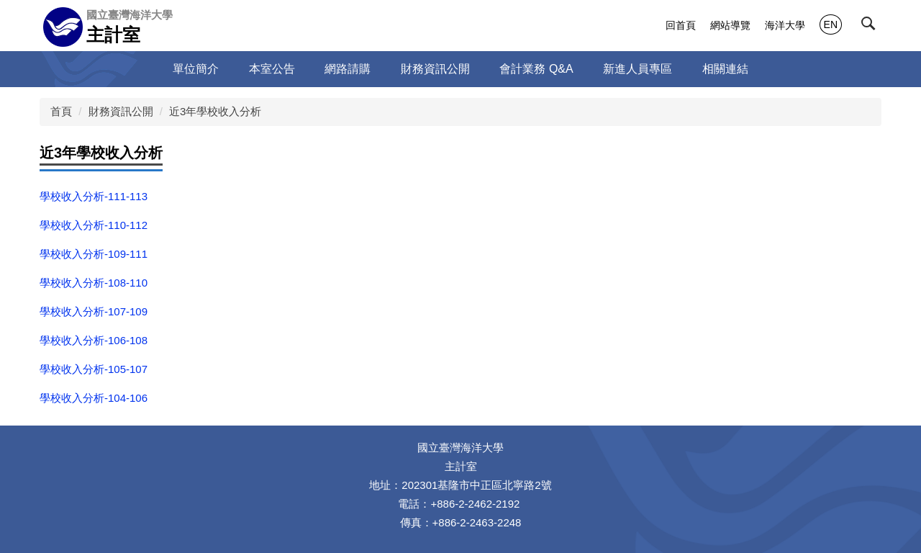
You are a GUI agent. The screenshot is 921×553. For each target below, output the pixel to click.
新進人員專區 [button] (637, 69)
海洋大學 (785, 25)
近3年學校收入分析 (215, 111)
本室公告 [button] (272, 69)
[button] (871, 27)
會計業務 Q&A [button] (536, 69)
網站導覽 (730, 25)
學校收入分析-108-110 (94, 282)
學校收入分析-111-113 (94, 196)
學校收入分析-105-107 (94, 369)
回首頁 (681, 25)
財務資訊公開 (121, 111)
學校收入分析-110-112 (94, 225)
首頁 (61, 111)
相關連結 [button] (725, 69)
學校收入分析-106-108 (94, 340)
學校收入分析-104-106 (94, 398)
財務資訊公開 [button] (435, 69)
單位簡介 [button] (196, 69)
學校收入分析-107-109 (94, 311)
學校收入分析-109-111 (94, 254)
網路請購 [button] (348, 69)
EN (831, 24)
